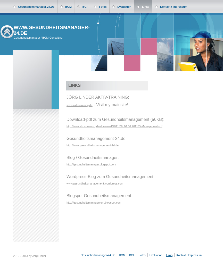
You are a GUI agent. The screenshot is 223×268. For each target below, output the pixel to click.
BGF (85, 6)
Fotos (102, 6)
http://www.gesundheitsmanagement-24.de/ (93, 145)
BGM (68, 6)
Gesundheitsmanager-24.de (36, 6)
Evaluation (124, 6)
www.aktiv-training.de (80, 105)
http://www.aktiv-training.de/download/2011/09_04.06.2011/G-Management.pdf (114, 126)
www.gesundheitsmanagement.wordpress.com (95, 183)
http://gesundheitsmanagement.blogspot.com (94, 202)
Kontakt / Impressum (173, 6)
